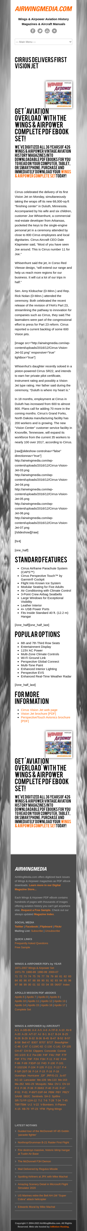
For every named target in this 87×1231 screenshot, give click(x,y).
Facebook (31, 926)
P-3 (17, 1088)
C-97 (25, 1046)
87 (29, 980)
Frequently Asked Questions (31, 943)
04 (47, 984)
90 (42, 980)
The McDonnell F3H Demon (34, 1161)
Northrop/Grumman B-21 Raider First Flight (43, 1142)
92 (51, 980)
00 (29, 984)
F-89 (24, 1063)
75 (34, 976)
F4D (44, 1063)
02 (38, 984)
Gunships (20, 1075)
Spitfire (56, 1096)
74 (29, 976)
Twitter (19, 926)
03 (42, 984)
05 (51, 984)
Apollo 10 (20, 1001)
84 (16, 980)
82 (65, 976)
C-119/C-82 (36, 1046)
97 (16, 984)
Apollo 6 (19, 996)
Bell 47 (26, 1042)
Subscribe (37, 930)
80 (56, 976)
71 (16, 976)
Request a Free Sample (35, 910)
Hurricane (33, 1075)
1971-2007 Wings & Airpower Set (34, 967)
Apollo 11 (33, 1001)
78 (47, 976)
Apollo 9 (55, 996)
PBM (51, 1092)
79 (51, 976)
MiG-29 (29, 1084)
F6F (58, 1054)
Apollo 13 (59, 1001)
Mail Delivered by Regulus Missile (38, 1168)
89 (38, 980)
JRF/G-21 (52, 1075)
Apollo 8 (43, 996)
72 (20, 976)
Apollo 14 (20, 1005)
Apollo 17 (59, 1005)
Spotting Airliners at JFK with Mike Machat (43, 1176)
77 (42, 976)
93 (56, 980)
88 (34, 980)
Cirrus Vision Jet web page (39, 710)
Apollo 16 (46, 1005)
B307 (35, 1042)
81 (60, 976)
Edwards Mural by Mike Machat (36, 1206)
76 (38, 976)
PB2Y (66, 1092)
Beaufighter (62, 1042)
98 (20, 984)
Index (66, 984)
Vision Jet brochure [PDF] (38, 713)
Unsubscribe (52, 930)
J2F (43, 1075)
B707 (42, 1042)
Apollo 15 (33, 1005)
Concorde (50, 1050)
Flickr (58, 926)
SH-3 (47, 1096)
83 (69, 976)
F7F (64, 1054)
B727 (50, 1042)
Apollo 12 (46, 1001)
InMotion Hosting (59, 1226)
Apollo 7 (31, 996)
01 (34, 984)
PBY (58, 1092)
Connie (61, 1050)
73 (25, 976)
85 (20, 980)
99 (25, 984)
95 (65, 980)
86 (25, 980)
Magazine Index (44, 914)
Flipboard (46, 926)
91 (47, 980)
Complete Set (23, 1009)
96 (69, 980)
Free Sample (22, 947)
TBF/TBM (20, 1104)
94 (60, 980)
